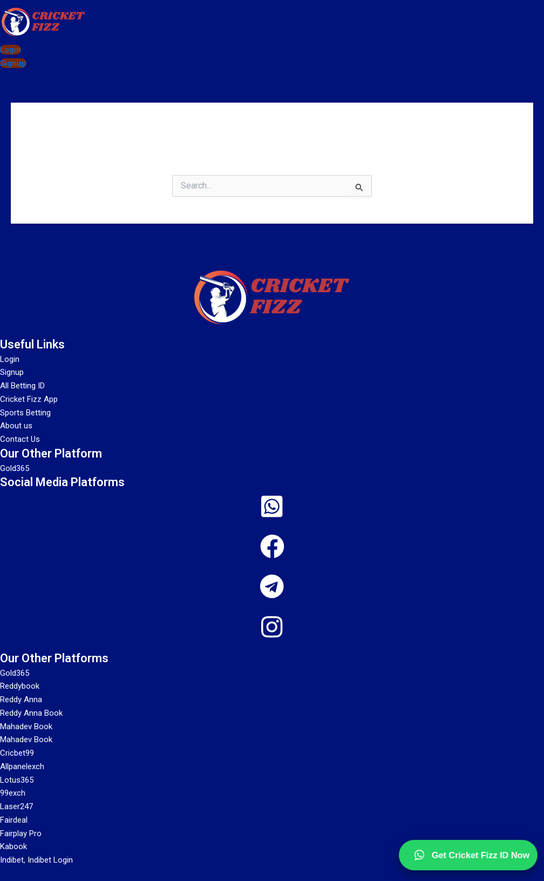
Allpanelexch (22, 766)
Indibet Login (50, 860)
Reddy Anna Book (31, 713)
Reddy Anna (21, 699)
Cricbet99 (17, 753)
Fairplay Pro (21, 833)
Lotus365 (16, 780)
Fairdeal (14, 820)
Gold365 (14, 673)
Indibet (12, 860)
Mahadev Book (26, 726)
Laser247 (16, 806)
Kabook (13, 846)
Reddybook (19, 686)
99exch (12, 793)
